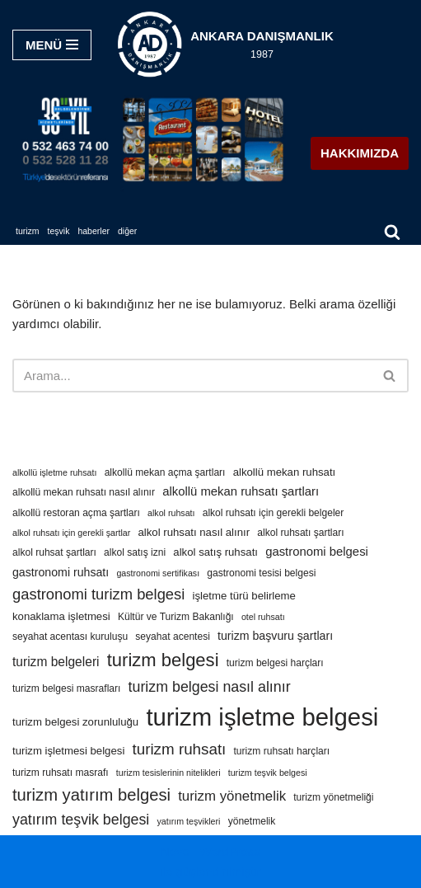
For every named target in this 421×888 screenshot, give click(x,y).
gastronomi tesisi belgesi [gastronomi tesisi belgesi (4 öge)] (261, 573)
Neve (175, 851)
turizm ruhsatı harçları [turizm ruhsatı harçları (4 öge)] (282, 751)
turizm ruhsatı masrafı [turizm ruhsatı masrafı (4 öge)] (60, 772)
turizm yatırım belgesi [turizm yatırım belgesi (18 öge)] (91, 795)
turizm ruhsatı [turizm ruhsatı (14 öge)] (179, 749)
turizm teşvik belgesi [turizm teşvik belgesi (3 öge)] (267, 773)
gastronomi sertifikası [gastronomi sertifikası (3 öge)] (157, 573)
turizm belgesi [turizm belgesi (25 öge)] (163, 660)
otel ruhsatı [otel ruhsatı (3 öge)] (263, 617)
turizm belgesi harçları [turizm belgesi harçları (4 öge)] (275, 663)
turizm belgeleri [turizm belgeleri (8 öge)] (56, 662)
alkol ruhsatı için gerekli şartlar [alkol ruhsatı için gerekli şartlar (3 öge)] (71, 533)
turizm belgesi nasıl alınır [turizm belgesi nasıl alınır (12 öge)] (210, 687)
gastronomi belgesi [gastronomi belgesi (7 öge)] (316, 551)
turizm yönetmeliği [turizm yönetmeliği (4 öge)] (333, 797)
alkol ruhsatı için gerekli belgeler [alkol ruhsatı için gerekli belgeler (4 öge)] (273, 513)
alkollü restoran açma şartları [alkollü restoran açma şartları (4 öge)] (76, 513)
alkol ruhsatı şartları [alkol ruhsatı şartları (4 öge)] (300, 532)
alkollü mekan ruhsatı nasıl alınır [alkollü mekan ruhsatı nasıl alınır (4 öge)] (83, 492)
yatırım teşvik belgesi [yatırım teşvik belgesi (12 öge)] (80, 819)
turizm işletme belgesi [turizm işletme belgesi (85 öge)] (262, 717)
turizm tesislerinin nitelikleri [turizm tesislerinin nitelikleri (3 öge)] (168, 773)
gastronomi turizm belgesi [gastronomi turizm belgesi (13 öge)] (98, 594)
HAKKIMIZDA (359, 153)
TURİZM (28, 231)
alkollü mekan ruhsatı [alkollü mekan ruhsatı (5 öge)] (284, 472)
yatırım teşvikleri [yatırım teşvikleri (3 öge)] (188, 821)
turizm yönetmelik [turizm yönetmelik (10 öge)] (232, 796)
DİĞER (127, 231)
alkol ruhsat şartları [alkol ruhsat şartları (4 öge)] (54, 552)
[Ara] (392, 231)
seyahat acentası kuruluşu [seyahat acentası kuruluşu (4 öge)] (70, 636)
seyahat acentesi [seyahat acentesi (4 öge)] (172, 636)
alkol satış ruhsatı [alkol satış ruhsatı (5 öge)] (215, 552)
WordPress (229, 851)
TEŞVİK (59, 231)
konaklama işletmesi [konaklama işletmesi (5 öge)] (61, 616)
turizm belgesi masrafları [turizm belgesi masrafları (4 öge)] (66, 688)
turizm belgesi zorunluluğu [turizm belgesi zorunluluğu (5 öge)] (75, 722)
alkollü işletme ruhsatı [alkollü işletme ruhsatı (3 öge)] (54, 472)
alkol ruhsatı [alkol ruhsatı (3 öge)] (170, 513)
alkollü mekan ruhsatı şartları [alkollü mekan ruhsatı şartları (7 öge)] (240, 491)
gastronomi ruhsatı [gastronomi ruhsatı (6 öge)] (60, 572)
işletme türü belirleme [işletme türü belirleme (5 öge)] (244, 596)
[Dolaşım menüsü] (51, 45)
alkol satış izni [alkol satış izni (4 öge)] (135, 552)
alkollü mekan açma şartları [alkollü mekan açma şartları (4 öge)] (165, 472)
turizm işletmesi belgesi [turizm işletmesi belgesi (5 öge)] (68, 751)
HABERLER (93, 231)
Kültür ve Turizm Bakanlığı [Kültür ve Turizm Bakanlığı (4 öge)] (176, 617)
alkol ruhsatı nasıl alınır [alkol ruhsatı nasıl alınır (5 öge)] (194, 532)
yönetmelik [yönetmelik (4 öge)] (252, 821)
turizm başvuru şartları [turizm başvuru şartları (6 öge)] (275, 635)
